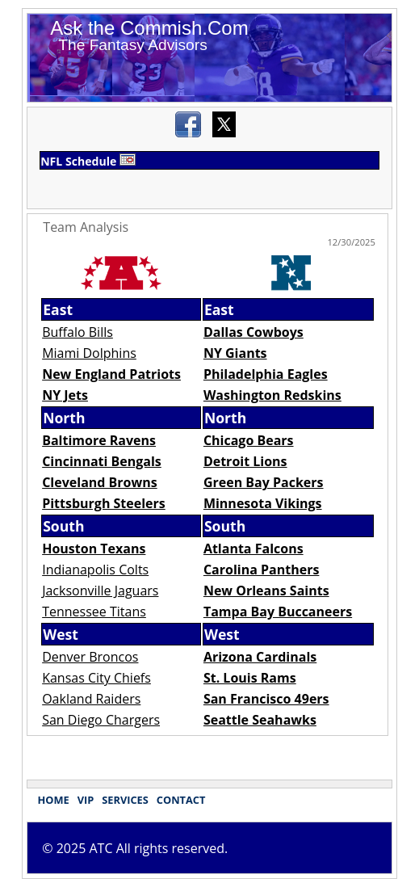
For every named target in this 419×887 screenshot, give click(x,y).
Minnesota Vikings (262, 503)
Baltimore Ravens (99, 440)
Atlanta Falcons (253, 548)
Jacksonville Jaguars (100, 590)
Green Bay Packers (263, 482)
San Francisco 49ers (266, 699)
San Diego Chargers (101, 720)
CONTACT (181, 799)
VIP (86, 799)
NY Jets (65, 395)
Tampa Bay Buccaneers (277, 611)
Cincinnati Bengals (101, 461)
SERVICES (125, 799)
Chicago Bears (248, 440)
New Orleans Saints (266, 590)
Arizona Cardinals (259, 657)
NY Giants (235, 353)
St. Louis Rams (249, 678)
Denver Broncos (90, 657)
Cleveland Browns (99, 482)
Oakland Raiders (91, 699)
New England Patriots (111, 374)
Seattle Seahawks (259, 720)
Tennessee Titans (94, 611)
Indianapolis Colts (95, 569)
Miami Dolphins (89, 353)
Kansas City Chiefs (96, 678)
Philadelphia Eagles (265, 374)
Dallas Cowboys (253, 332)
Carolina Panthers (261, 569)
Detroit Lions (245, 461)
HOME (53, 799)
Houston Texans (93, 548)
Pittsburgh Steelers (104, 503)
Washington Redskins (272, 395)
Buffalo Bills (77, 332)
